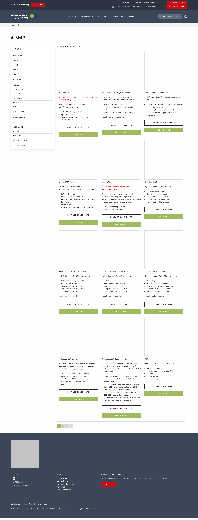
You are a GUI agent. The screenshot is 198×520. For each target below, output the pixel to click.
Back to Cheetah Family (113, 117)
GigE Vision (17, 98)
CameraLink (18, 89)
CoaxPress (17, 93)
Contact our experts (78, 128)
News (131, 16)
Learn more (78, 135)
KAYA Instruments (20, 140)
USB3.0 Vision (19, 111)
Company (118, 16)
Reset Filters (19, 145)
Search (168, 16)
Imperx (16, 131)
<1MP (15, 60)
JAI (14, 122)
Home (13, 25)
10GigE (16, 85)
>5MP (15, 69)
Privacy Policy (27, 505)
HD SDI (16, 102)
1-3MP (15, 65)
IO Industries (18, 135)
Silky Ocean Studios (85, 510)
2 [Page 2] (62, 427)
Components (86, 16)
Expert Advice (177, 3)
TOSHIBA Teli (18, 127)
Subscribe (109, 486)
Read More (37, 5)
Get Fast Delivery (177, 7)
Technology (68, 16)
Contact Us (15, 505)
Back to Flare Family (68, 297)
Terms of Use (41, 505)
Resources (103, 16)
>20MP (16, 74)
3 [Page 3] (66, 427)
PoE (14, 107)
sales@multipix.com (21, 487)
